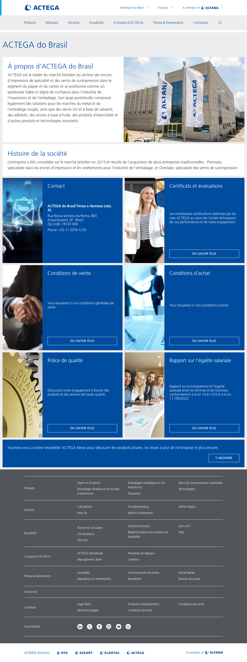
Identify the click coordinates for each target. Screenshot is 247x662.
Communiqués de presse (143, 573)
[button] (220, 23)
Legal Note (84, 604)
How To (82, 513)
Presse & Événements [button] (168, 22)
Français (163, 8)
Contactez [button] (200, 22)
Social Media (187, 573)
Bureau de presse (189, 579)
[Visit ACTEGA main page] (42, 8)
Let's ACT (185, 526)
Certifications (85, 534)
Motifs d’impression (140, 513)
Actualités (83, 573)
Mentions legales (88, 610)
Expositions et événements (94, 579)
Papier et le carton (89, 483)
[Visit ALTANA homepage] (204, 652)
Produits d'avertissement (143, 604)
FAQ (181, 532)
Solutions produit (139, 526)
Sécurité (82, 540)
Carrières (133, 559)
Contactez (30, 592)
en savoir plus (204, 254)
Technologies (187, 489)
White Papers (187, 507)
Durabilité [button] (96, 22)
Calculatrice (84, 507)
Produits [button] (30, 22)
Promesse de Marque (141, 553)
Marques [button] (52, 22)
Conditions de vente (191, 604)
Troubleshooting (138, 507)
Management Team (89, 559)
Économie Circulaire (90, 528)
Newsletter (134, 579)
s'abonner (223, 458)
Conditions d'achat (140, 610)
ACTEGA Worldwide (90, 553)
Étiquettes (134, 493)
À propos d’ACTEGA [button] (128, 22)
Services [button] (73, 22)
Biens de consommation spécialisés (201, 483)
